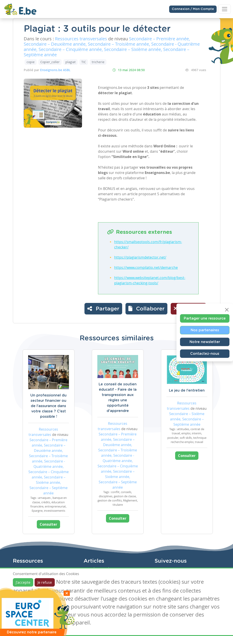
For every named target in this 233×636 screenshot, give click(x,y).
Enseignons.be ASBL (55, 70)
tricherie (98, 62)
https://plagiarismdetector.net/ (140, 257)
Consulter (48, 524)
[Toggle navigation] (224, 9)
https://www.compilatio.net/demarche (146, 267)
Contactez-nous (204, 353)
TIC (83, 62)
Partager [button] (103, 308)
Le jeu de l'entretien (187, 390)
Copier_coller (50, 62)
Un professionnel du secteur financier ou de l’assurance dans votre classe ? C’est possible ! (48, 406)
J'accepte (23, 582)
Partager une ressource (205, 318)
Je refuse (44, 582)
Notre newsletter (205, 342)
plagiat (70, 62)
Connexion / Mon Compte (193, 9)
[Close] (226, 309)
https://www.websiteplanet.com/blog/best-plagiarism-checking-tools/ (149, 280)
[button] (146, 308)
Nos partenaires (205, 330)
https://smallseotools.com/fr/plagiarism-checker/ (148, 244)
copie (31, 62)
